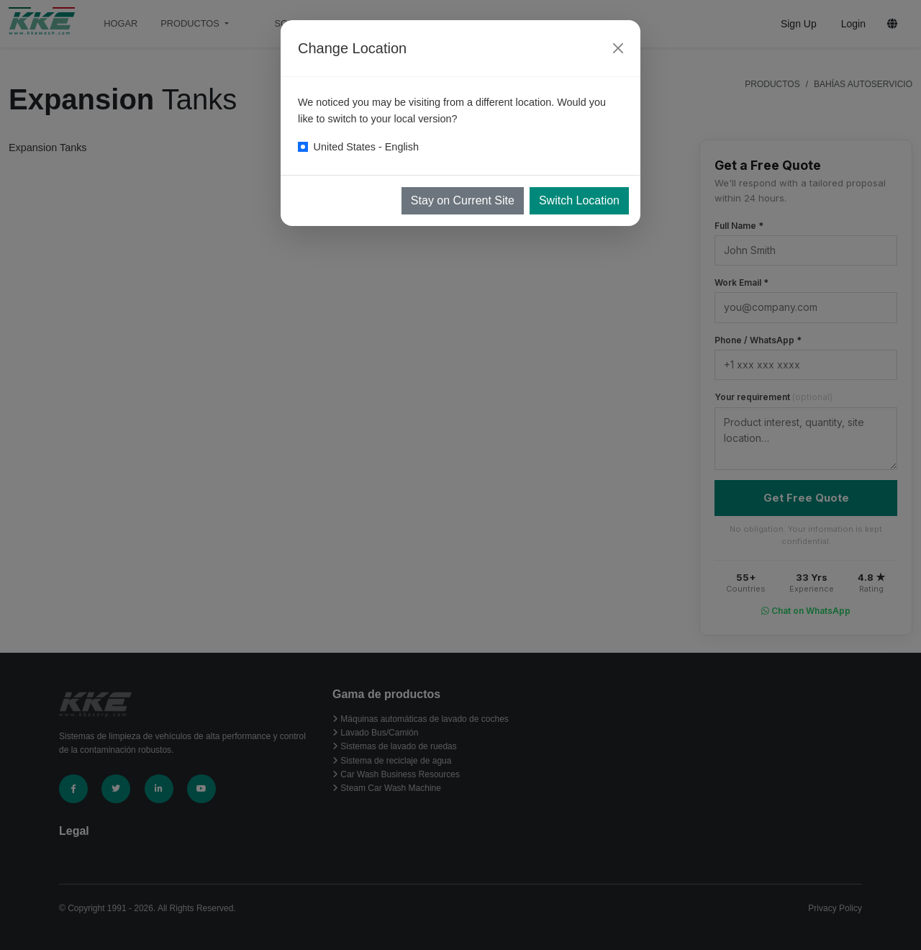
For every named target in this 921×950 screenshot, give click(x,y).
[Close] (618, 48)
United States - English (366, 147)
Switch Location (579, 200)
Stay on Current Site (462, 200)
